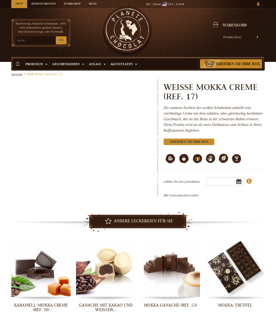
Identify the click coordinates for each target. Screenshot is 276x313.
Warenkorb (235, 25)
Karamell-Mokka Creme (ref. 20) (41, 307)
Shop (19, 4)
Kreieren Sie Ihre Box (238, 64)
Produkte (36, 64)
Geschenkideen (68, 64)
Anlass (97, 64)
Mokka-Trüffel (235, 305)
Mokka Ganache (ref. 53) (170, 305)
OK (61, 40)
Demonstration (43, 4)
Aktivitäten (124, 64)
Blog (92, 4)
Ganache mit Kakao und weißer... (106, 307)
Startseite (17, 74)
